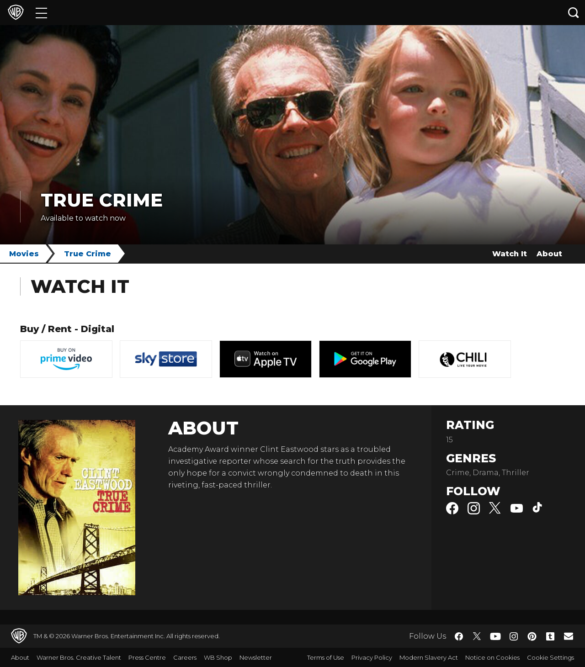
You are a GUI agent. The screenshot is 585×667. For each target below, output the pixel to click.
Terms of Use (325, 657)
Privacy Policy (371, 657)
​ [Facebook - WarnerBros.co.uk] (458, 636)
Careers (185, 657)
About (549, 253)
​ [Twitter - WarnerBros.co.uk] (477, 636)
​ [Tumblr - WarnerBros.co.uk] (550, 636)
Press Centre (147, 657)
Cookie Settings (550, 657)
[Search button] (573, 12)
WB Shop (218, 657)
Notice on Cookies (492, 657)
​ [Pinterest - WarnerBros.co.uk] (531, 636)
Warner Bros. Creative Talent (79, 657)
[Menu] (41, 12)
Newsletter (255, 657)
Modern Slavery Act (428, 657)
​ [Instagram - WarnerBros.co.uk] (513, 636)
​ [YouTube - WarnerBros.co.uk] (495, 636)
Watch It (509, 253)
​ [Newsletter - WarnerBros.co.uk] (568, 636)
